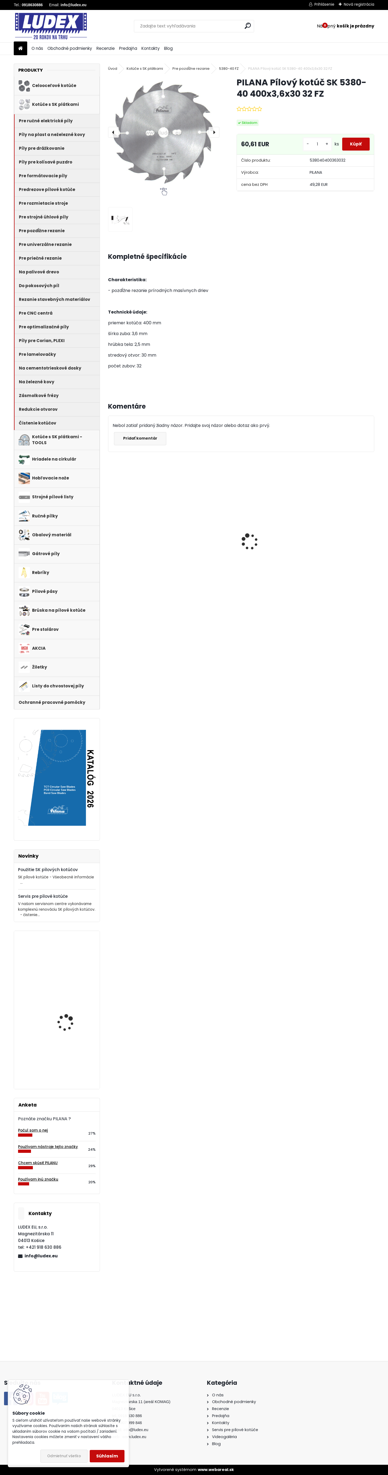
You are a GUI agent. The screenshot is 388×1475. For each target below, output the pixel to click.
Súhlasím (107, 1456)
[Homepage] (20, 49)
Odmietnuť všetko (64, 1456)
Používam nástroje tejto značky (48, 1146)
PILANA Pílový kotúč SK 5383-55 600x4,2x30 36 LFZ (71, 961)
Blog (168, 48)
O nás (37, 48)
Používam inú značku (38, 1179)
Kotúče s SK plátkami (145, 68)
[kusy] (311, 144)
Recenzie (105, 48)
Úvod (112, 68)
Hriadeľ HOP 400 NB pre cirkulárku (71, 1005)
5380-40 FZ (229, 68)
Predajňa (128, 48)
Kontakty (150, 48)
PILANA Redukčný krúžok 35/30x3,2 (204, 548)
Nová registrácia (359, 4)
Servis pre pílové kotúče (43, 896)
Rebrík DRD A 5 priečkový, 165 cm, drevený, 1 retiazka (73, 1054)
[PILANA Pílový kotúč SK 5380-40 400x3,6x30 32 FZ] (163, 132)
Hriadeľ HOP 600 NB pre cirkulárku (338, 548)
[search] (248, 26)
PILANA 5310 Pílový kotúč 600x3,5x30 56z (137, 542)
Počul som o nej (33, 1130)
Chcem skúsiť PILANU (38, 1163)
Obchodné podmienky (69, 48)
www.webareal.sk (216, 1469)
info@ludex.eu (41, 1256)
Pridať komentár (142, 438)
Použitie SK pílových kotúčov (48, 869)
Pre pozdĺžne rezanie (191, 68)
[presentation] (113, 132)
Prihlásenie (324, 4)
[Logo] (51, 26)
